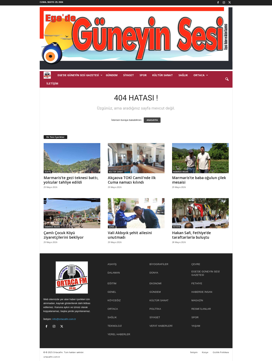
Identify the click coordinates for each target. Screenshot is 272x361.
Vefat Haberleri (161, 325)
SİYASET (128, 75)
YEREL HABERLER (119, 334)
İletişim (52, 83)
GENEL (112, 226)
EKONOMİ (156, 283)
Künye (205, 352)
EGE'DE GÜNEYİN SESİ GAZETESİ (206, 273)
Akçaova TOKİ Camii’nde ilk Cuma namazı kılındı (132, 180)
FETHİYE (176, 226)
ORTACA (200, 75)
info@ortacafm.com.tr (64, 319)
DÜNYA (154, 272)
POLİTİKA (155, 308)
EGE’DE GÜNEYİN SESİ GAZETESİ (80, 75)
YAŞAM (196, 325)
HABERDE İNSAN (180, 171)
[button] (227, 79)
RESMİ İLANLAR (201, 308)
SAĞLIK (183, 75)
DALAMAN (114, 272)
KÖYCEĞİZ (114, 300)
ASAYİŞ (48, 171)
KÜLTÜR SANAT (162, 75)
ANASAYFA (152, 120)
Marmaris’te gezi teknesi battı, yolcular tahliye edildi (71, 180)
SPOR (143, 75)
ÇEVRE (196, 264)
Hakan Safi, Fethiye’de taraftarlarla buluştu (191, 235)
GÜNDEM (111, 75)
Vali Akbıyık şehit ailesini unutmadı (130, 235)
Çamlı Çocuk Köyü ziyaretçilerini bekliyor (64, 235)
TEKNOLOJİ (115, 325)
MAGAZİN (197, 300)
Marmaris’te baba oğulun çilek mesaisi (199, 180)
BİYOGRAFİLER (159, 264)
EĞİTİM (112, 283)
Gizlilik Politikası (221, 352)
